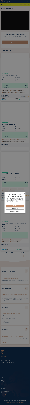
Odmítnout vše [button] (15, 208)
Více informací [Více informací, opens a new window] (15, 202)
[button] (15, 211)
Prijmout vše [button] (14, 205)
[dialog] (15, 202)
